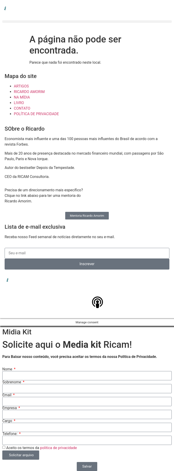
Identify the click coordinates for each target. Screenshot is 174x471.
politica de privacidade (58, 448)
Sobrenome (12, 382)
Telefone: (10, 434)
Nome (7, 369)
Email (7, 395)
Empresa (10, 408)
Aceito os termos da (41, 448)
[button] (87, 21)
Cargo (7, 421)
